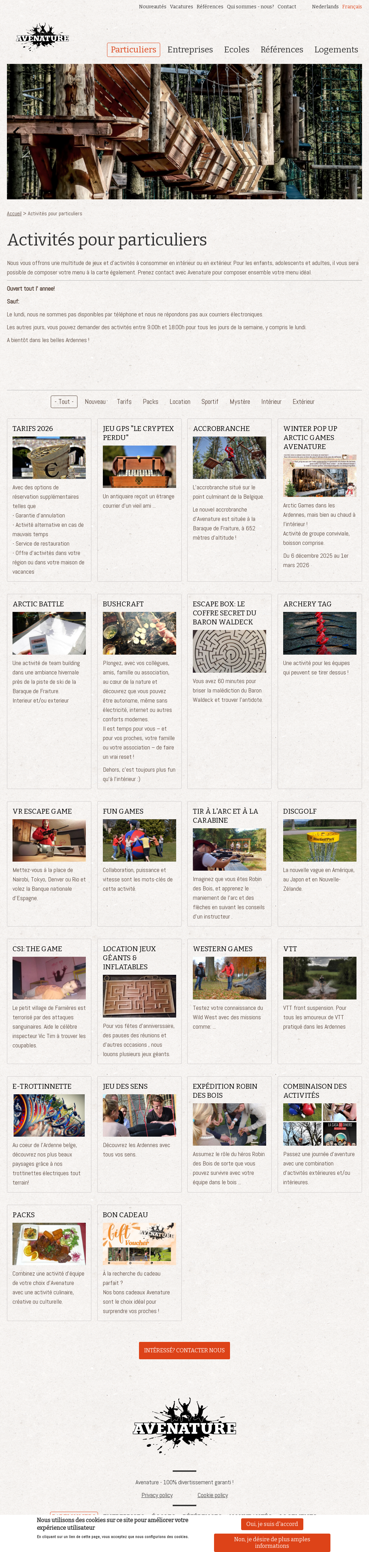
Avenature (184, 1426)
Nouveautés (152, 7)
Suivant (352, 131)
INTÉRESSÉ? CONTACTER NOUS (184, 1350)
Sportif (210, 401)
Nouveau (95, 401)
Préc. (16, 131)
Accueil (14, 213)
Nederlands (325, 7)
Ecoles (236, 50)
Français (352, 7)
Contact (287, 7)
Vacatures (181, 7)
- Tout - (64, 401)
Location (180, 401)
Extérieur (303, 401)
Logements (336, 50)
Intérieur (271, 401)
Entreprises (190, 50)
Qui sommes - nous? (250, 7)
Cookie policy (213, 1495)
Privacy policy (157, 1495)
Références (210, 7)
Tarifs (124, 401)
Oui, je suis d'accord (272, 1525)
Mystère (240, 401)
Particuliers (133, 50)
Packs (150, 401)
